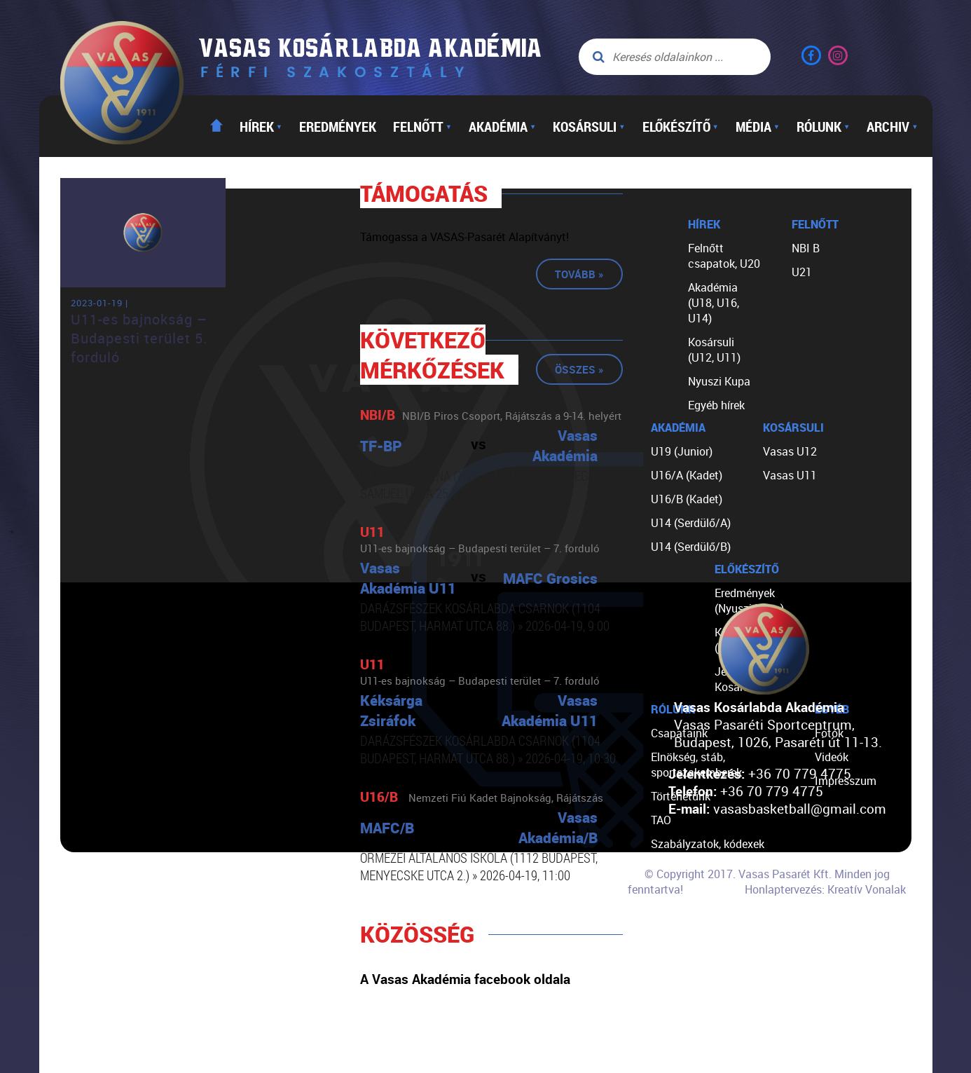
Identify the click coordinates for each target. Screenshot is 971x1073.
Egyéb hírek (716, 405)
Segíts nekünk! (687, 915)
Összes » (579, 369)
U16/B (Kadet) (686, 499)
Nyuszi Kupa (719, 381)
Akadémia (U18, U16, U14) (713, 303)
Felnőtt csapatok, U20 (724, 255)
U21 (802, 272)
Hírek (261, 126)
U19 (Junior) (681, 451)
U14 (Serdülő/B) (691, 546)
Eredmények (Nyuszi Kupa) (749, 600)
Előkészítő (680, 126)
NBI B (806, 248)
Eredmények (337, 126)
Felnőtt (422, 126)
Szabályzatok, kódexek (707, 844)
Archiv (892, 126)
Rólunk (823, 126)
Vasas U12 (790, 451)
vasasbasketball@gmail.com (799, 808)
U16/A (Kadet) (686, 475)
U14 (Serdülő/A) (691, 523)
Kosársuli (589, 126)
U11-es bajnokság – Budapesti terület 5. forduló (139, 338)
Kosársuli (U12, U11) (714, 349)
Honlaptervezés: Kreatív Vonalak (825, 889)
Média (758, 126)
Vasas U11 (790, 475)
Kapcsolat (676, 939)
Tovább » (579, 274)
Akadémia (502, 126)
